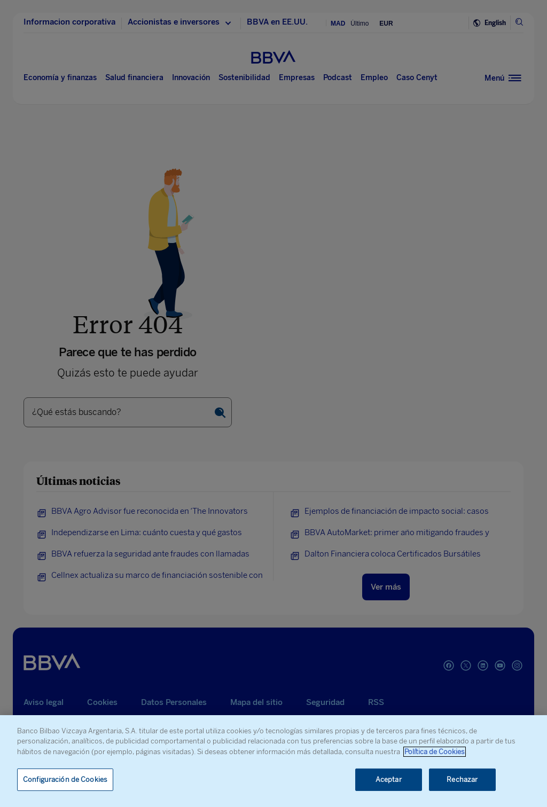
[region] (273, 761)
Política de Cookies (434, 752)
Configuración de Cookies (65, 779)
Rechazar (462, 779)
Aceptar (389, 779)
